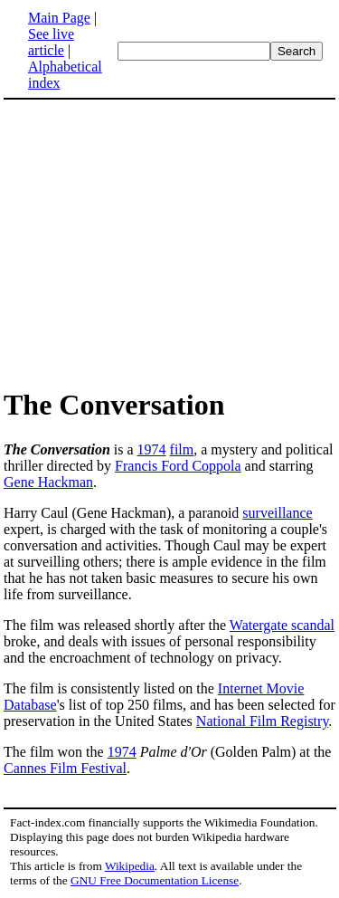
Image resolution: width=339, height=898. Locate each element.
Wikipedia (130, 866)
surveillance (277, 513)
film (182, 449)
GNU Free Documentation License (155, 880)
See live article (51, 42)
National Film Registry (262, 721)
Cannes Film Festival (65, 768)
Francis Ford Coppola (178, 465)
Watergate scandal (282, 625)
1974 (151, 449)
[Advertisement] (170, 242)
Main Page (59, 17)
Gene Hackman (48, 482)
